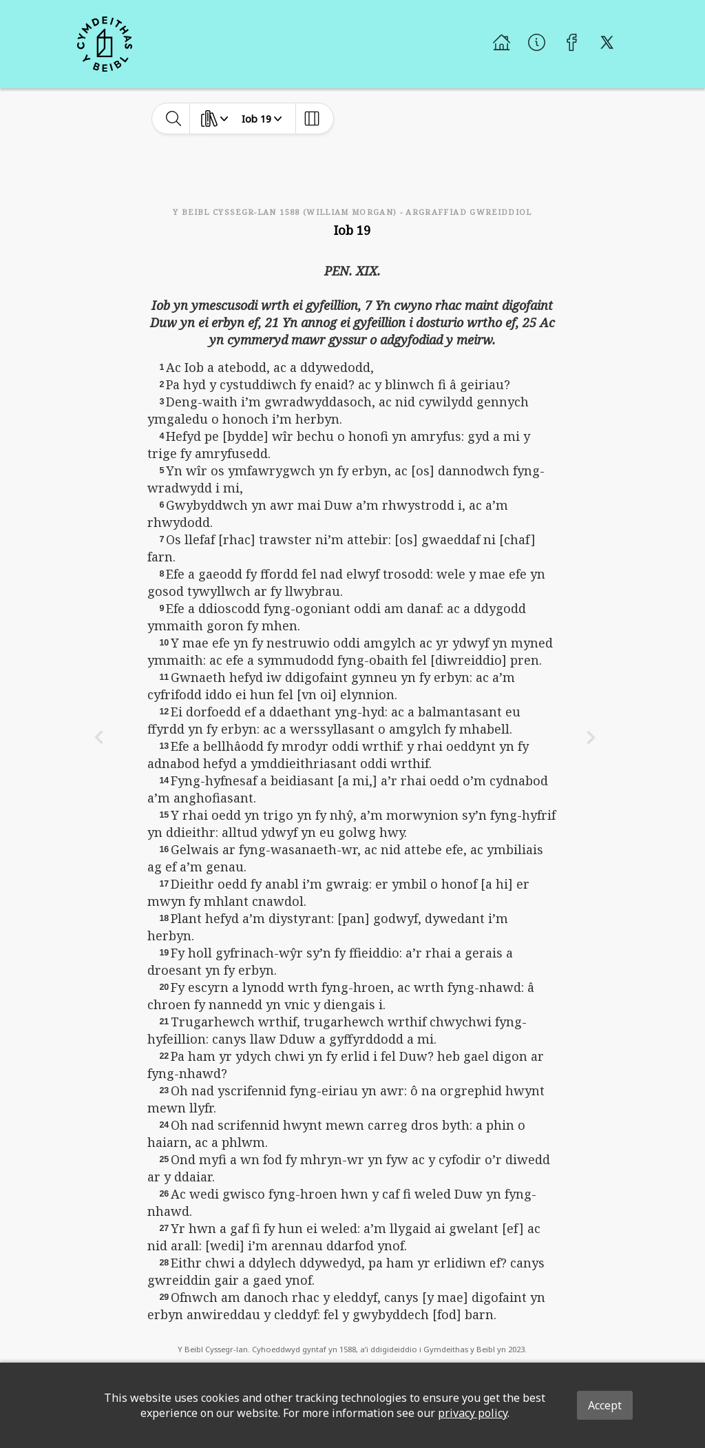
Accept (605, 1405)
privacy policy (472, 1412)
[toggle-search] (174, 118)
